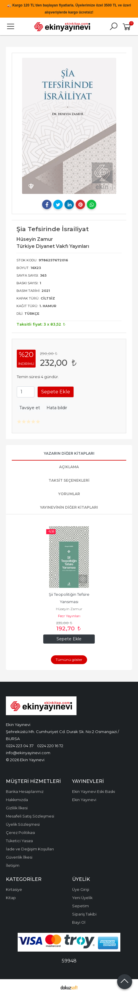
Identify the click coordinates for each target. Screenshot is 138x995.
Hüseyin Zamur (69, 609)
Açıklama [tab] (69, 467)
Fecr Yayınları (69, 616)
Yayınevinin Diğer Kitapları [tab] (69, 507)
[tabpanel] (69, 126)
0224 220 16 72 (50, 745)
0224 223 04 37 (20, 745)
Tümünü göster (69, 659)
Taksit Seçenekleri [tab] (69, 480)
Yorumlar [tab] (69, 494)
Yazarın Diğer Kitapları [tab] (69, 453)
